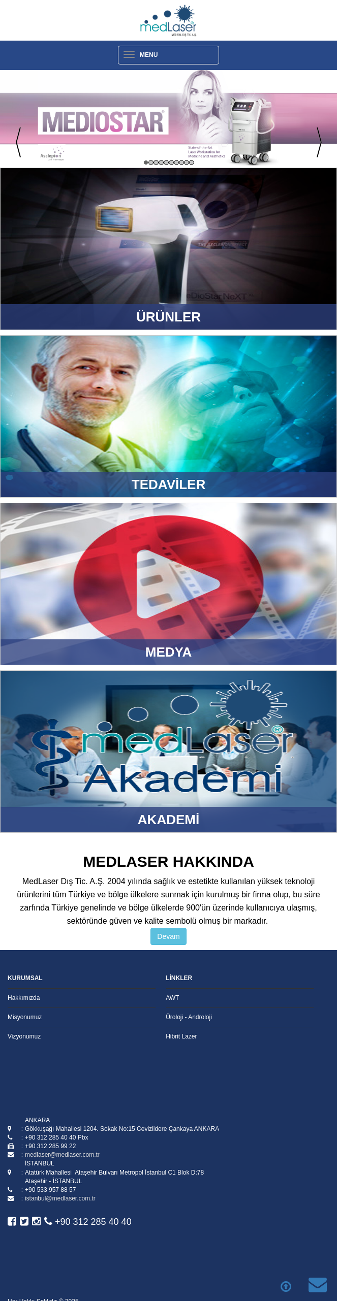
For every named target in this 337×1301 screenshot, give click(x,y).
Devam (168, 936)
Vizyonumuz (24, 1036)
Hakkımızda (24, 997)
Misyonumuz (25, 1017)
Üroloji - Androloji (189, 1017)
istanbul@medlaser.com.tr (60, 1198)
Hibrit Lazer (181, 1036)
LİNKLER (179, 978)
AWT (172, 997)
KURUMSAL (25, 978)
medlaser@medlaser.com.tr (62, 1154)
